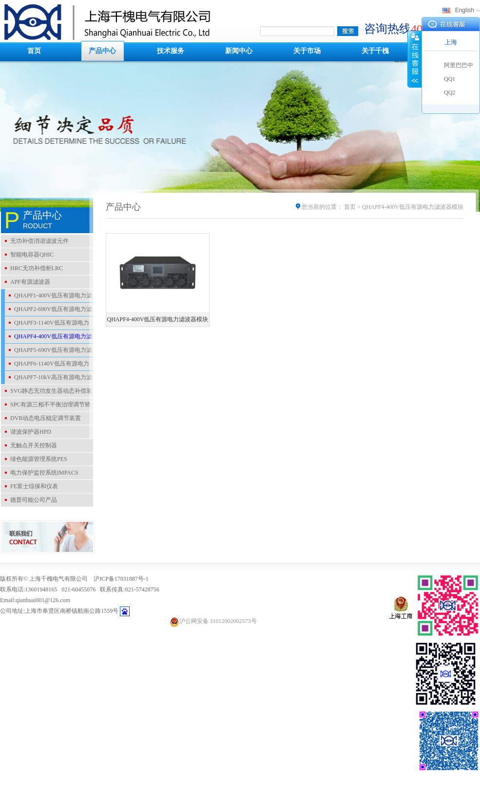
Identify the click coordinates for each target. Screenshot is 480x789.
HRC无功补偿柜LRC (36, 268)
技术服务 (170, 51)
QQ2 (449, 92)
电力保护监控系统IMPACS (44, 472)
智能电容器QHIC (32, 254)
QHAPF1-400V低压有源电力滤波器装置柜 (48, 297)
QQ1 (449, 78)
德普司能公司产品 (33, 499)
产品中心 (102, 51)
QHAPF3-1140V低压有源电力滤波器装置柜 (47, 324)
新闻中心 (238, 51)
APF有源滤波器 (30, 281)
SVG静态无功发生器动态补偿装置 (46, 392)
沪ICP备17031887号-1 (121, 578)
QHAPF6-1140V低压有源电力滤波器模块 (47, 365)
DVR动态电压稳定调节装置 (45, 418)
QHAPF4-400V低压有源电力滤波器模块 (48, 338)
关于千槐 (375, 51)
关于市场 (307, 51)
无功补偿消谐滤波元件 (39, 241)
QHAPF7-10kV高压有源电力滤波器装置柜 (48, 379)
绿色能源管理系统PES (38, 459)
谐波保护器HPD (30, 431)
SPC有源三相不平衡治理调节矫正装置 (46, 406)
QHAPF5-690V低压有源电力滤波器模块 (48, 351)
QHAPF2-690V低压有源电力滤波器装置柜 (48, 310)
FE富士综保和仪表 (34, 486)
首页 (34, 51)
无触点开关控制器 (33, 445)
